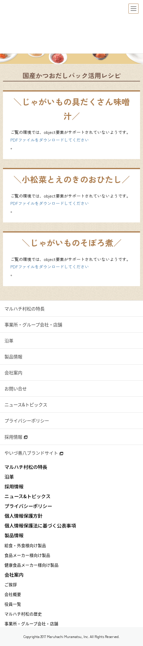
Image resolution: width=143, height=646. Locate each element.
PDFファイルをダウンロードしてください (49, 140)
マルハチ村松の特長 (24, 308)
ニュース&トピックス (25, 404)
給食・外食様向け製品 (25, 545)
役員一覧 (12, 604)
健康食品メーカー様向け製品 (31, 565)
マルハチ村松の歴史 (23, 614)
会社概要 (12, 594)
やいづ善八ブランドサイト (33, 452)
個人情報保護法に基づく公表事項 (40, 525)
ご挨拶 (10, 584)
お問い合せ (15, 388)
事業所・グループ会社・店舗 (33, 324)
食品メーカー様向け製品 (27, 555)
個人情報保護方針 (23, 515)
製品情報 (13, 356)
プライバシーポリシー (26, 420)
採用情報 (16, 436)
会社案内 (13, 372)
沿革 (8, 340)
